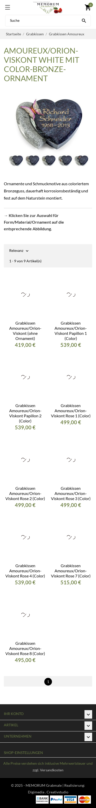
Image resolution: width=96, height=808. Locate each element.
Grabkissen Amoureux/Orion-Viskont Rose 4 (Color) (25, 570)
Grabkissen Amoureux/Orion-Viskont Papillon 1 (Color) (71, 330)
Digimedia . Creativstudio (48, 792)
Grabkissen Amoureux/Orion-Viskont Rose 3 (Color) (71, 493)
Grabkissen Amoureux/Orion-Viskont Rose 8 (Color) (25, 648)
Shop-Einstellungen (23, 752)
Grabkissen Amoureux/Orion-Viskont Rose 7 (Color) (71, 570)
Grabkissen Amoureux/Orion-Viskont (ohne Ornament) (25, 330)
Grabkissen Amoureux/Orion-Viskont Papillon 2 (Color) (25, 413)
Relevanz (16, 251)
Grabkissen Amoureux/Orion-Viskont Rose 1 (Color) (71, 410)
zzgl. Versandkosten (48, 770)
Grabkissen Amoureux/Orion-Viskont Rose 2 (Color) (25, 493)
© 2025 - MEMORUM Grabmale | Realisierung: (48, 785)
